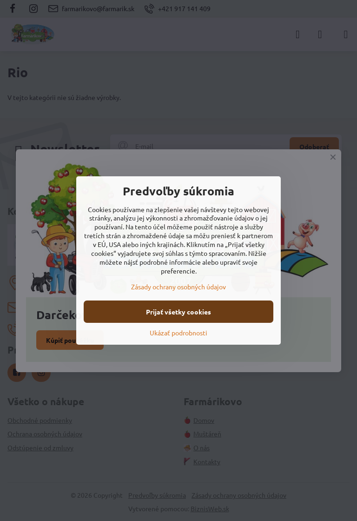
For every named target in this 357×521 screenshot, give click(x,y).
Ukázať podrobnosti (178, 332)
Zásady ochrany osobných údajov (178, 286)
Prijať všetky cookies (178, 311)
